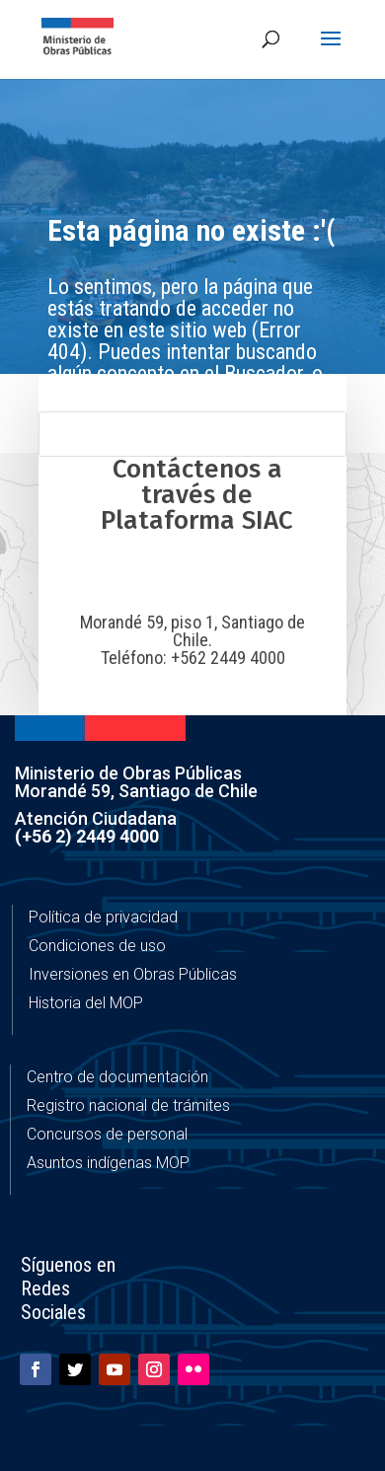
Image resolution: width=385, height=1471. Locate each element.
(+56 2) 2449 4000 (87, 836)
